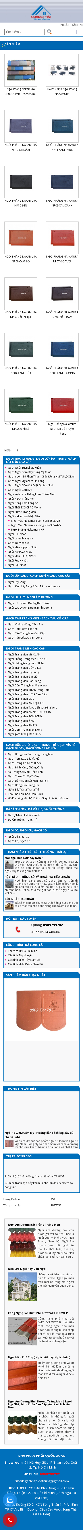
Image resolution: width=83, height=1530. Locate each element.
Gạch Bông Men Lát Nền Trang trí (28, 781)
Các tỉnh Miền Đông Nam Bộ (25, 964)
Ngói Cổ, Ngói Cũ (18, 837)
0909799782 (53, 925)
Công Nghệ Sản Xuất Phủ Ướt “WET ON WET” (38, 1313)
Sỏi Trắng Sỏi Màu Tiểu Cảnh (25, 772)
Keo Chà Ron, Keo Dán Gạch (25, 794)
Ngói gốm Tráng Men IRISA (24, 734)
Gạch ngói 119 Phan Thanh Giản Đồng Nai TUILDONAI (41, 476)
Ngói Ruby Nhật (17, 560)
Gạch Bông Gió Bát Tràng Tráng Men (31, 754)
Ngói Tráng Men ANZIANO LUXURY (29, 712)
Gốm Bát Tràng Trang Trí (23, 789)
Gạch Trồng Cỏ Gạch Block (24, 763)
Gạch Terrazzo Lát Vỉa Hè (23, 758)
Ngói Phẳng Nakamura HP (27, 529)
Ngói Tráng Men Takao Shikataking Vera (32, 707)
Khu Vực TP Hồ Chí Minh (22, 951)
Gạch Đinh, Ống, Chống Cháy (25, 767)
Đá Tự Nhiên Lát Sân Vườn (24, 815)
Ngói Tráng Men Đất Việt (23, 676)
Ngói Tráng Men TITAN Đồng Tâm (29, 690)
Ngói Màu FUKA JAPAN (22, 556)
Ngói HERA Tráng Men (21, 498)
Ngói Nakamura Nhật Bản (24, 516)
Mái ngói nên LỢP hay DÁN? (23, 858)
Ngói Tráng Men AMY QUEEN (26, 703)
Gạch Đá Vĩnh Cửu (19, 543)
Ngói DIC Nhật (17, 534)
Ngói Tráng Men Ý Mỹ (21, 721)
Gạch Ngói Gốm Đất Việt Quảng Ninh (31, 485)
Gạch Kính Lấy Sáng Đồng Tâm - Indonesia (34, 586)
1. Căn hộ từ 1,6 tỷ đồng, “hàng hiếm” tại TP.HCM (34, 1183)
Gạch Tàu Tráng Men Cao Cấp (26, 633)
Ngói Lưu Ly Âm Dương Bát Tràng (28, 603)
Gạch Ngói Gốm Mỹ (20, 490)
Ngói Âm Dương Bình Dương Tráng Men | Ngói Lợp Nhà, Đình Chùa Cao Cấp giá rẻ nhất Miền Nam (40, 1404)
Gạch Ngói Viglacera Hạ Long (26, 481)
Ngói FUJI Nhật (17, 565)
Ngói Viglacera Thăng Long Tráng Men (31, 494)
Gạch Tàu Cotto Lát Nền (23, 629)
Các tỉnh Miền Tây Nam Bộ (24, 960)
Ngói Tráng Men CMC (21, 699)
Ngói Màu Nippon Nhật (22, 547)
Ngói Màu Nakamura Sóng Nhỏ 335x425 (36, 525)
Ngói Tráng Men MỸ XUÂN (24, 654)
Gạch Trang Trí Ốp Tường (23, 776)
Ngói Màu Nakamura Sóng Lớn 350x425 (35, 521)
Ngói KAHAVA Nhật (20, 552)
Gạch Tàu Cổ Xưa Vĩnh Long (25, 638)
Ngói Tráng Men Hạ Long (23, 672)
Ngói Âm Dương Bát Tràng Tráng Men (34, 1224)
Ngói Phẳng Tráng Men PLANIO (27, 659)
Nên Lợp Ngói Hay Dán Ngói (27, 1269)
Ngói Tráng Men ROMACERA (25, 716)
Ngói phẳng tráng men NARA (26, 663)
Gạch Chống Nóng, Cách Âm (25, 624)
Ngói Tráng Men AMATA (23, 725)
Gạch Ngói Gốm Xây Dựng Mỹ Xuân (29, 472)
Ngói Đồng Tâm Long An (23, 503)
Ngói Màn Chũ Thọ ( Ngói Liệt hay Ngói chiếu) (39, 1357)
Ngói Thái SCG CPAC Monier (25, 507)
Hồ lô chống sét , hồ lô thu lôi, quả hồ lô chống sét (38, 798)
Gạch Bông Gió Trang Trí (23, 785)
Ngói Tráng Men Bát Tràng (24, 681)
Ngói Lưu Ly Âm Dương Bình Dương (30, 607)
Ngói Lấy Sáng (16, 582)
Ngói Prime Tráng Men (22, 512)
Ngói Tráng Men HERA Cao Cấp (27, 694)
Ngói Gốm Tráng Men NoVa (25, 730)
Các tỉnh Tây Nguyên (20, 955)
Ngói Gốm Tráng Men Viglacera (27, 685)
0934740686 (50, 932)
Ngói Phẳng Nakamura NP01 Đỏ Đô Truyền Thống (62, 429)
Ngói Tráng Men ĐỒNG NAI (25, 668)
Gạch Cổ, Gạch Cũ (19, 841)
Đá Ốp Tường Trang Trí (22, 819)
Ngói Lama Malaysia (20, 538)
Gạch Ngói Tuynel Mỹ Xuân (24, 468)
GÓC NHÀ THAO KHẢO (19, 899)
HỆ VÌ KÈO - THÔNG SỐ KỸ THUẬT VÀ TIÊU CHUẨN (37, 877)
